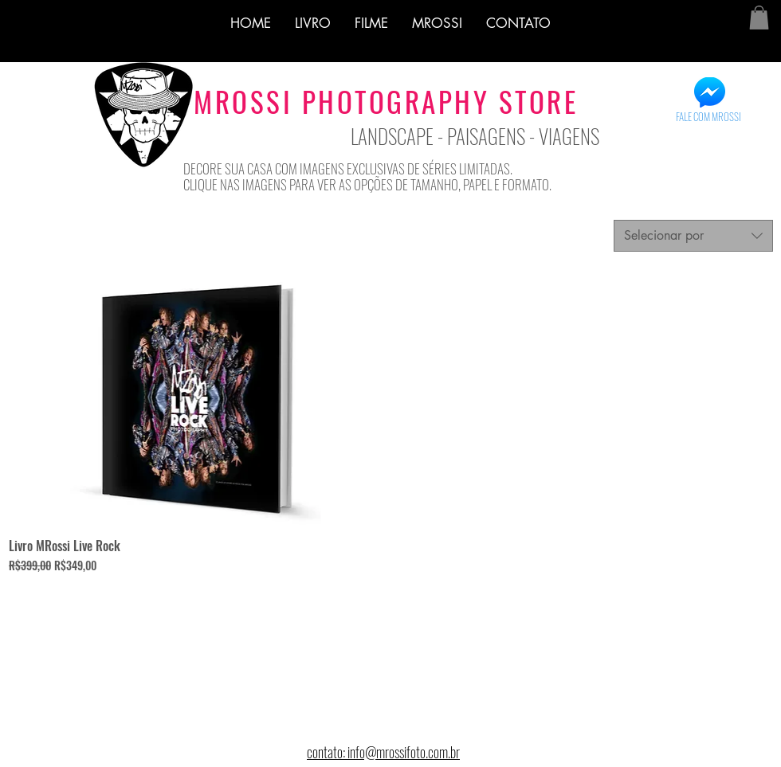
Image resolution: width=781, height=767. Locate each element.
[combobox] (693, 236)
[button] (759, 17)
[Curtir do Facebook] (54, 145)
